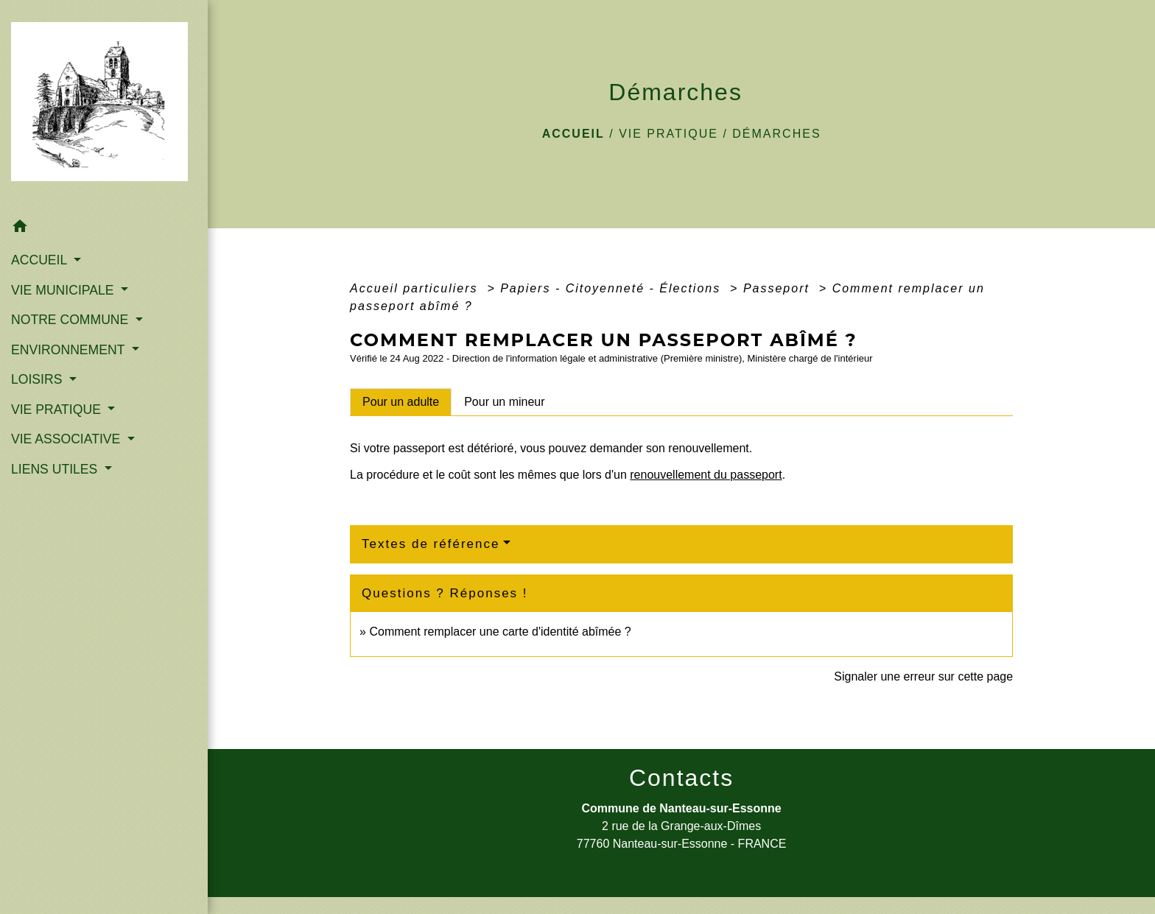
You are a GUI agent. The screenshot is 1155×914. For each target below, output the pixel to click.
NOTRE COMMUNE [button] (71, 319)
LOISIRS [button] (38, 379)
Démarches (776, 133)
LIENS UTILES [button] (56, 469)
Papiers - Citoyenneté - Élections (612, 288)
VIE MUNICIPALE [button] (64, 290)
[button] (104, 228)
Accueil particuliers (416, 288)
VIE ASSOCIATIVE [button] (67, 439)
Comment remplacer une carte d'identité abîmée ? (500, 631)
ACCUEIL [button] (41, 260)
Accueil (573, 133)
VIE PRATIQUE (668, 133)
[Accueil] (104, 106)
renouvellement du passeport (706, 474)
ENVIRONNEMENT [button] (69, 349)
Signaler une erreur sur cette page (923, 676)
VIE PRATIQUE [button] (58, 409)
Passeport (778, 288)
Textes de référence (430, 544)
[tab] (401, 402)
